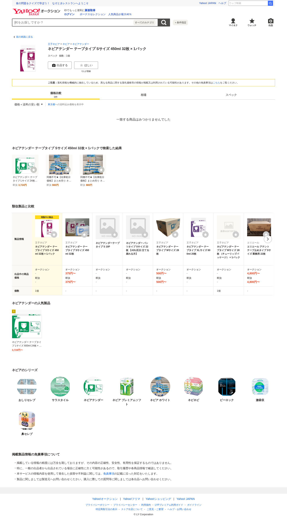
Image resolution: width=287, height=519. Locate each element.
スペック (231, 94)
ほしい (86, 65)
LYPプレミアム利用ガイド (169, 504)
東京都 (51, 104)
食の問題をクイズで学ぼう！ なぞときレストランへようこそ (52, 3)
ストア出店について (132, 509)
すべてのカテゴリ (144, 22)
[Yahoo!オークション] (37, 9)
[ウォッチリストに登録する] (54, 234)
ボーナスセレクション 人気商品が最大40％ (106, 14)
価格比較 (55, 95)
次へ (268, 239)
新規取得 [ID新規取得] (90, 10)
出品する (60, 65)
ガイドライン (194, 504)
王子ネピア (54, 44)
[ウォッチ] (33, 170)
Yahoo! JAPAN (207, 3)
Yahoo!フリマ (131, 498)
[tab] (56, 94)
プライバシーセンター (125, 504)
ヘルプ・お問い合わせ (179, 509)
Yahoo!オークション (105, 498)
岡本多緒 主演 (257, 3)
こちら (216, 82)
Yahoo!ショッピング (158, 498)
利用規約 (146, 504)
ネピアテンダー (80, 44)
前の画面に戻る (24, 36)
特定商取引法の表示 (106, 509)
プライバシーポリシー (97, 504)
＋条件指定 (180, 22)
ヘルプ (222, 3)
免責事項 (108, 473)
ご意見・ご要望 (155, 509)
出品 (270, 25)
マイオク (233, 25)
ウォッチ (252, 25)
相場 (143, 94)
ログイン (69, 14)
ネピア (66, 44)
